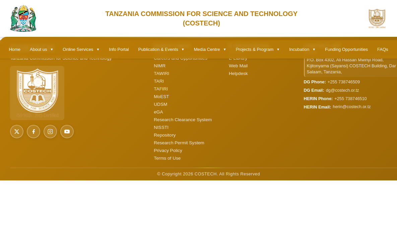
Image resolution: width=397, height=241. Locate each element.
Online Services (81, 49)
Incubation (302, 49)
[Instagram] (50, 131)
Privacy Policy (168, 150)
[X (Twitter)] (16, 131)
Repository (165, 135)
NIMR (160, 65)
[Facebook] (33, 131)
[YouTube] (67, 131)
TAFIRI (161, 88)
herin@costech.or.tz (352, 106)
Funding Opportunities (346, 49)
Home (14, 49)
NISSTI (161, 127)
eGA (158, 111)
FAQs (382, 49)
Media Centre (210, 49)
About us (41, 49)
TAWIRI (161, 73)
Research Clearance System (183, 119)
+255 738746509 (344, 81)
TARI (159, 81)
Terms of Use (167, 158)
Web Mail (238, 65)
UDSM (160, 104)
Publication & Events (161, 49)
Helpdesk (238, 73)
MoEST (161, 96)
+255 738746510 (350, 98)
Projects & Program (258, 49)
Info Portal (119, 49)
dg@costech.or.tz (342, 90)
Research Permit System (179, 142)
